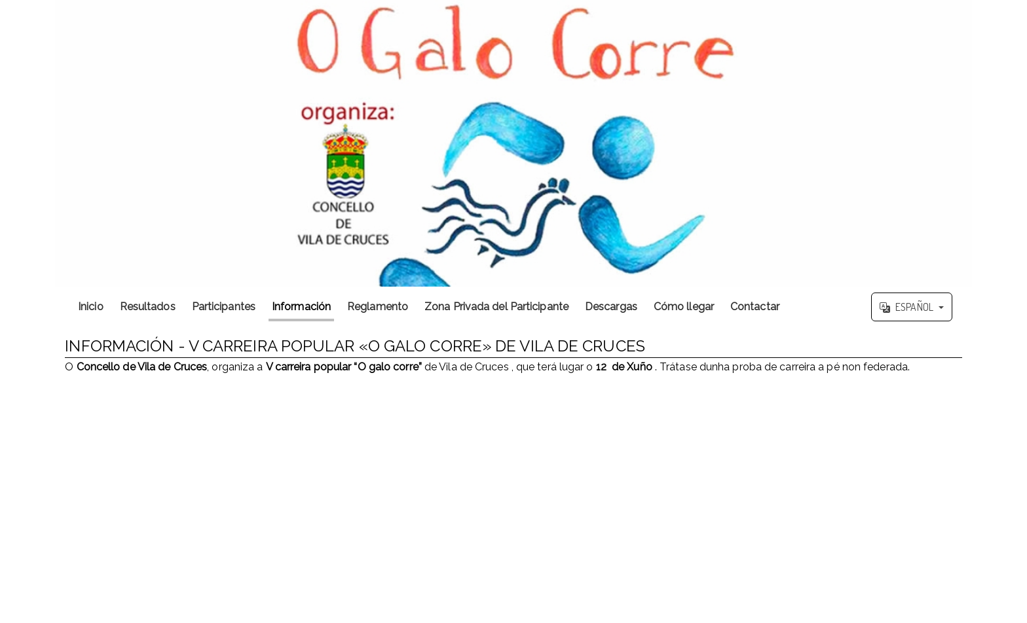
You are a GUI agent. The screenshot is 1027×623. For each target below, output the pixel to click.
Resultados (148, 306)
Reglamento (377, 306)
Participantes (223, 306)
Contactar (754, 306)
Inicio (90, 306)
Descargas (611, 306)
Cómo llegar (684, 306)
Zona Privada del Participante (496, 306)
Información (301, 306)
